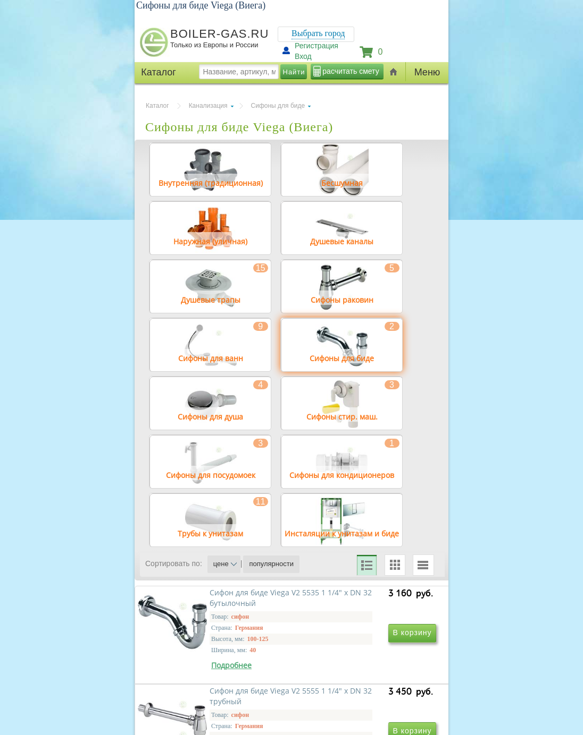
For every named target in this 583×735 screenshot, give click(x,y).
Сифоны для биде (278, 105)
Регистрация (316, 45)
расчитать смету (350, 71)
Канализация (208, 105)
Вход (303, 56)
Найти (294, 72)
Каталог (157, 105)
